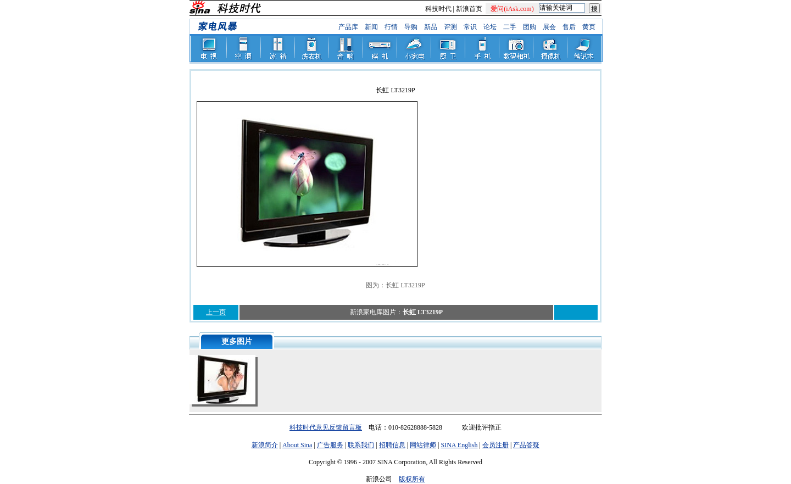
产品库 (348, 27)
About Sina (297, 445)
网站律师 (423, 445)
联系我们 (361, 445)
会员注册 (495, 445)
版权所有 (412, 479)
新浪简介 (265, 445)
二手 (509, 27)
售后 (569, 27)
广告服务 (330, 445)
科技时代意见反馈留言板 (325, 427)
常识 (470, 27)
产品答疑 (526, 445)
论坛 (490, 27)
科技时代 (438, 9)
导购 (410, 27)
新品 (430, 27)
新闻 (371, 27)
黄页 (588, 27)
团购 (529, 27)
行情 (391, 27)
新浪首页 (469, 9)
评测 (450, 27)
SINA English (459, 445)
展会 (549, 27)
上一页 (216, 312)
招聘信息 (392, 445)
